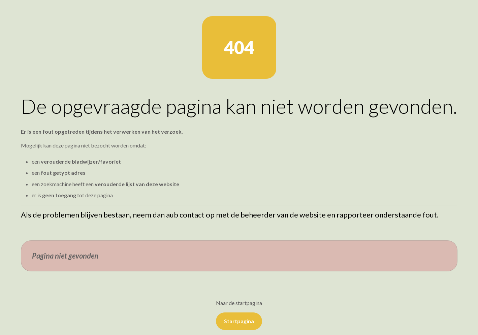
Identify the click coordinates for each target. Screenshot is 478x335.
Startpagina (239, 321)
